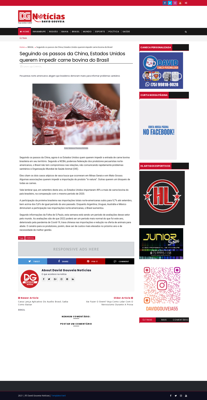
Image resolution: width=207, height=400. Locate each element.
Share (63, 261)
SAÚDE (126, 31)
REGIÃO (53, 31)
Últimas (147, 319)
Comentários (180, 320)
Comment (121, 261)
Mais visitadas (164, 320)
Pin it (92, 261)
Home (26, 31)
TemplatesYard (58, 395)
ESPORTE (100, 31)
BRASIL (76, 31)
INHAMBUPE (39, 31)
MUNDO (87, 31)
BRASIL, (38, 66)
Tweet (34, 261)
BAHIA (64, 31)
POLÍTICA (113, 31)
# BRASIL (30, 238)
